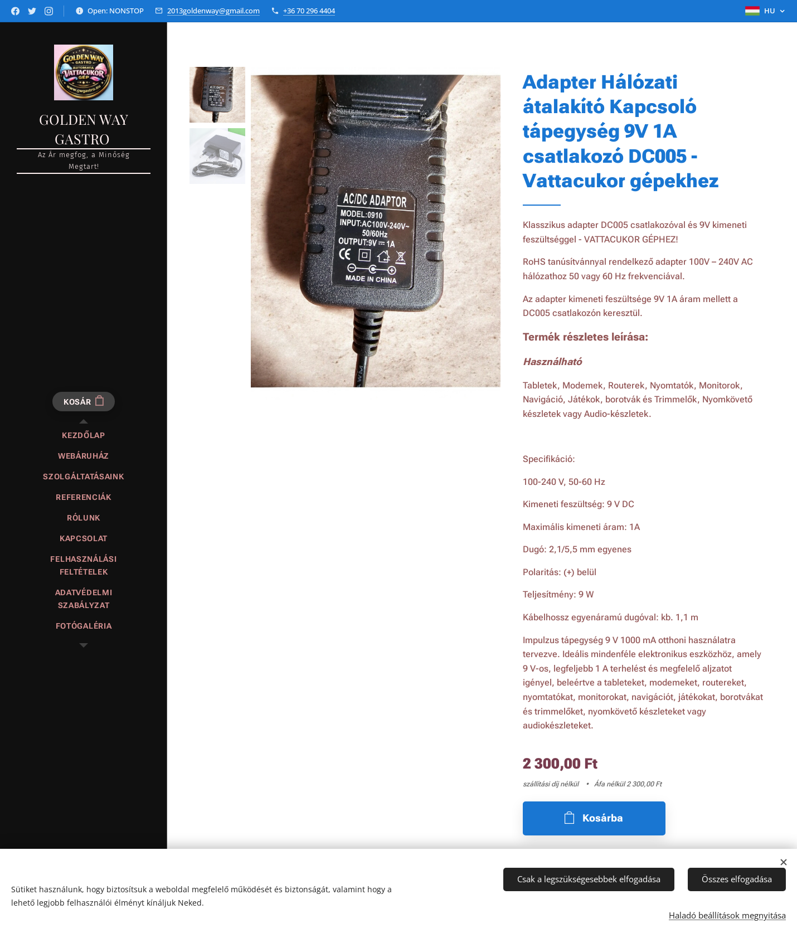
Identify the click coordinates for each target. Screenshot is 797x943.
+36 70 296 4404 (309, 11)
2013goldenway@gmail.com (213, 11)
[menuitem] (83, 435)
